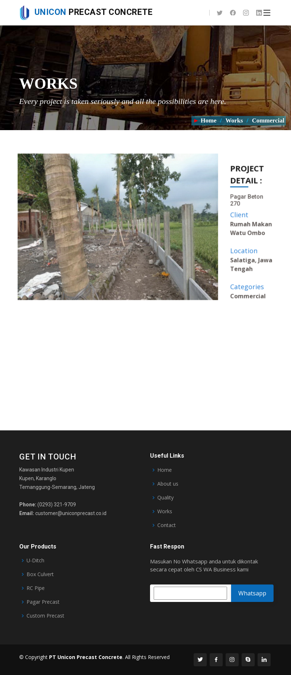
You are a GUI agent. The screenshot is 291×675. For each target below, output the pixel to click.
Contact (166, 525)
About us (167, 483)
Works (234, 120)
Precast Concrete (86, 12)
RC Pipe (36, 588)
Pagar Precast (43, 601)
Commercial (269, 120)
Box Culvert (40, 574)
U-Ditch (35, 560)
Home (208, 120)
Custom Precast (45, 615)
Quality (165, 497)
